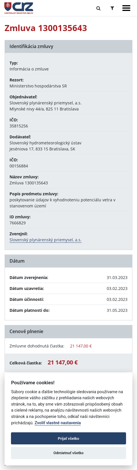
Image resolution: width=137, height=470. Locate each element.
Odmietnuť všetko (68, 453)
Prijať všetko (68, 438)
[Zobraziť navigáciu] (126, 8)
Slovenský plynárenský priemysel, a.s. (46, 239)
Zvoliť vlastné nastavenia (58, 423)
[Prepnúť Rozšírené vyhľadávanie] (112, 8)
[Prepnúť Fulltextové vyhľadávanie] (98, 8)
